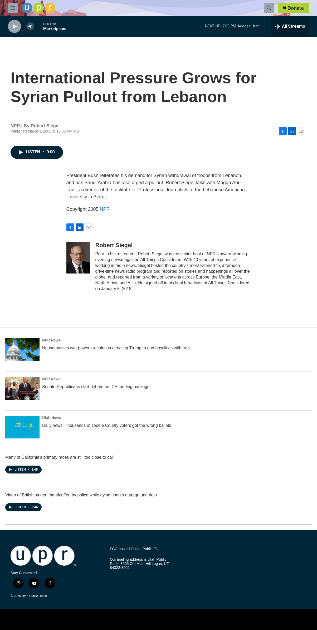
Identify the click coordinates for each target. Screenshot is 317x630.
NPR (105, 209)
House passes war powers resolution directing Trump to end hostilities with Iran (116, 348)
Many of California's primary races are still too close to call (59, 457)
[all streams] (290, 26)
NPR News (51, 340)
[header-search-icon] (269, 8)
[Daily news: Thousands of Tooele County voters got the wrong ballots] (22, 427)
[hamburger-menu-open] (13, 8)
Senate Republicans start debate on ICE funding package (95, 386)
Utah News (51, 418)
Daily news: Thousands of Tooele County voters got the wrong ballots (106, 425)
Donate (295, 8)
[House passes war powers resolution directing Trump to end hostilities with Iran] (22, 349)
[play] (14, 26)
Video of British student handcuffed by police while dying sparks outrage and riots (81, 495)
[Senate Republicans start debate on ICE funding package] (22, 388)
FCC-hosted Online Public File (134, 549)
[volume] (30, 26)
